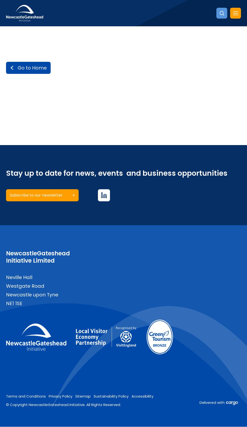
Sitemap (83, 396)
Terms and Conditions (26, 396)
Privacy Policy (60, 396)
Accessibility (142, 396)
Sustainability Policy (111, 396)
